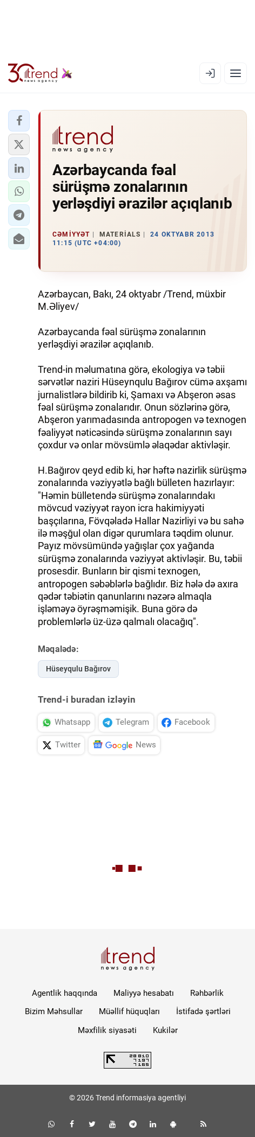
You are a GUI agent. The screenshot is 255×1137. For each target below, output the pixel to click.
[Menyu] (235, 73)
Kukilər (165, 1030)
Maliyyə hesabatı (143, 993)
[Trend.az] (40, 73)
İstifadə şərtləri (203, 1011)
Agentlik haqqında (64, 993)
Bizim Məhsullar (54, 1011)
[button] (19, 120)
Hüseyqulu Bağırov (78, 668)
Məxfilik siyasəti (107, 1030)
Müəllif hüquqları (129, 1011)
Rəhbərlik (207, 993)
